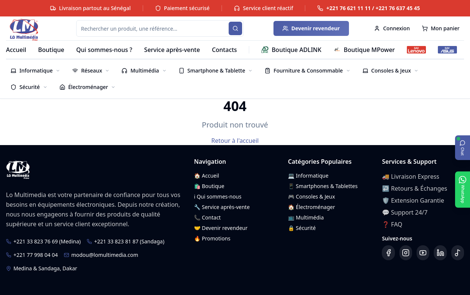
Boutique (51, 50)
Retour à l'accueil (235, 140)
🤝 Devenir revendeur (220, 227)
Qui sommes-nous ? (104, 50)
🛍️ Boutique (209, 186)
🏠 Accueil (206, 175)
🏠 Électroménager (311, 207)
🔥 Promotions (212, 238)
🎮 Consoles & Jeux (311, 196)
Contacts (224, 50)
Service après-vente (172, 50)
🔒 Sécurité (302, 227)
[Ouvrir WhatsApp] (462, 189)
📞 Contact (207, 217)
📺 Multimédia (306, 217)
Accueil (16, 50)
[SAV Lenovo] (416, 49)
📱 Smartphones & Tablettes (323, 186)
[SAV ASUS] (447, 49)
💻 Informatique (308, 175)
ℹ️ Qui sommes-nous (217, 196)
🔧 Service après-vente (222, 207)
